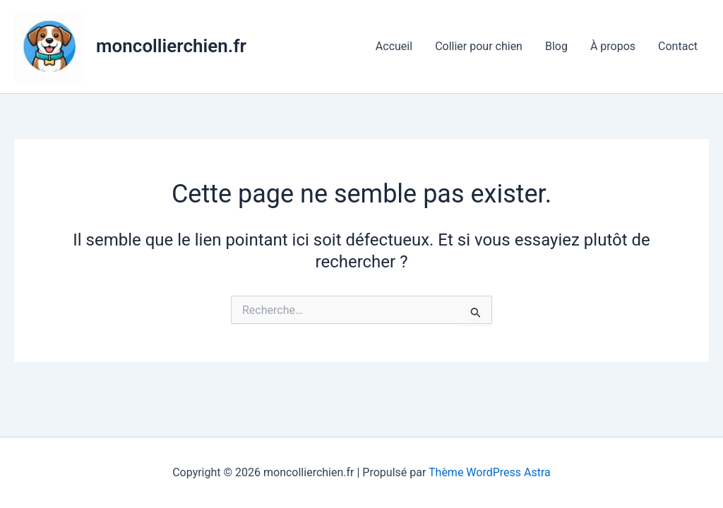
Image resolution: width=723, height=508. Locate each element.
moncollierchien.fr (171, 45)
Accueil (394, 46)
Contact (678, 46)
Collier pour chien (478, 46)
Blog (556, 46)
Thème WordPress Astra (490, 472)
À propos (612, 46)
